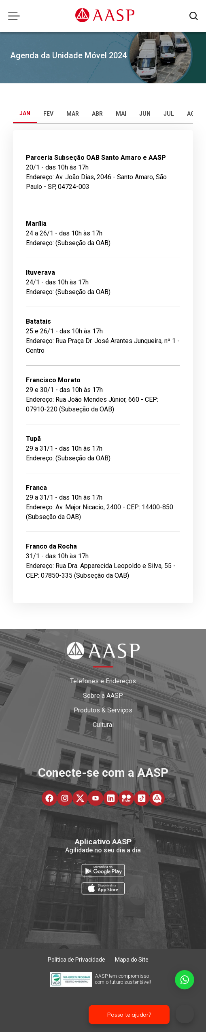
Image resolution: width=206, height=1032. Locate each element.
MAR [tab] (72, 113)
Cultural (103, 725)
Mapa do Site (132, 959)
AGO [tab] (193, 113)
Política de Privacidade (76, 959)
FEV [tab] (48, 113)
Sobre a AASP (103, 695)
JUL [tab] (169, 113)
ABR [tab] (97, 113)
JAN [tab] (24, 113)
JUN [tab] (145, 113)
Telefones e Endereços (103, 681)
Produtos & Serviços (103, 710)
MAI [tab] (121, 113)
